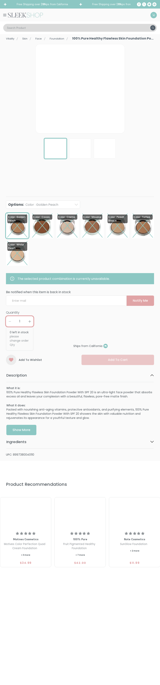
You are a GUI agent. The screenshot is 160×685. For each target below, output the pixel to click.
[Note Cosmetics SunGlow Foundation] (134, 514)
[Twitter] (144, 4)
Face (43, 38)
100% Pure (13, 183)
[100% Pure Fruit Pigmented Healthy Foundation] (80, 514)
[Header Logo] (25, 15)
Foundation (63, 38)
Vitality (11, 38)
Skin (28, 38)
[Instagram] (149, 4)
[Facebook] (139, 4)
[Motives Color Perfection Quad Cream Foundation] (25, 514)
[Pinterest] (154, 4)
